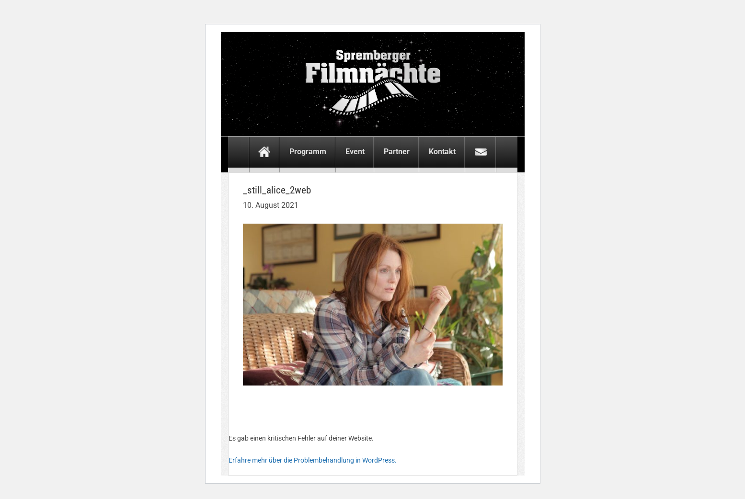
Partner (397, 151)
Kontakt (442, 151)
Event (355, 151)
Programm (307, 151)
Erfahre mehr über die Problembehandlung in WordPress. (313, 460)
